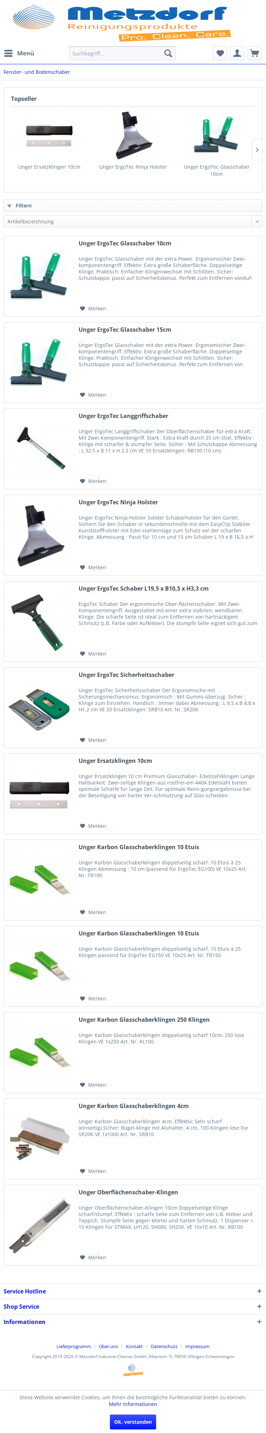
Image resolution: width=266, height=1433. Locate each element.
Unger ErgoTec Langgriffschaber (123, 416)
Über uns (108, 1346)
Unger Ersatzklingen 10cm (49, 166)
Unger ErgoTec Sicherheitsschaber (126, 675)
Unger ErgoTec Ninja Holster (133, 166)
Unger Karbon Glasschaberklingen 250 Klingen (144, 1020)
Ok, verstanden (133, 1421)
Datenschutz (164, 1346)
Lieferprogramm (74, 1346)
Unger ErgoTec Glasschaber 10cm (217, 170)
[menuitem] (19, 53)
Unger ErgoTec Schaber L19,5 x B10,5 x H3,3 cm (144, 588)
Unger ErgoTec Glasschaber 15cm (125, 329)
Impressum (197, 1346)
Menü (19, 52)
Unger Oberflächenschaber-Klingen (128, 1192)
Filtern (19, 205)
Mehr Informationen (133, 1404)
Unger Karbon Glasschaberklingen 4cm (134, 1106)
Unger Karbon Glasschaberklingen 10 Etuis (139, 847)
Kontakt (134, 1346)
